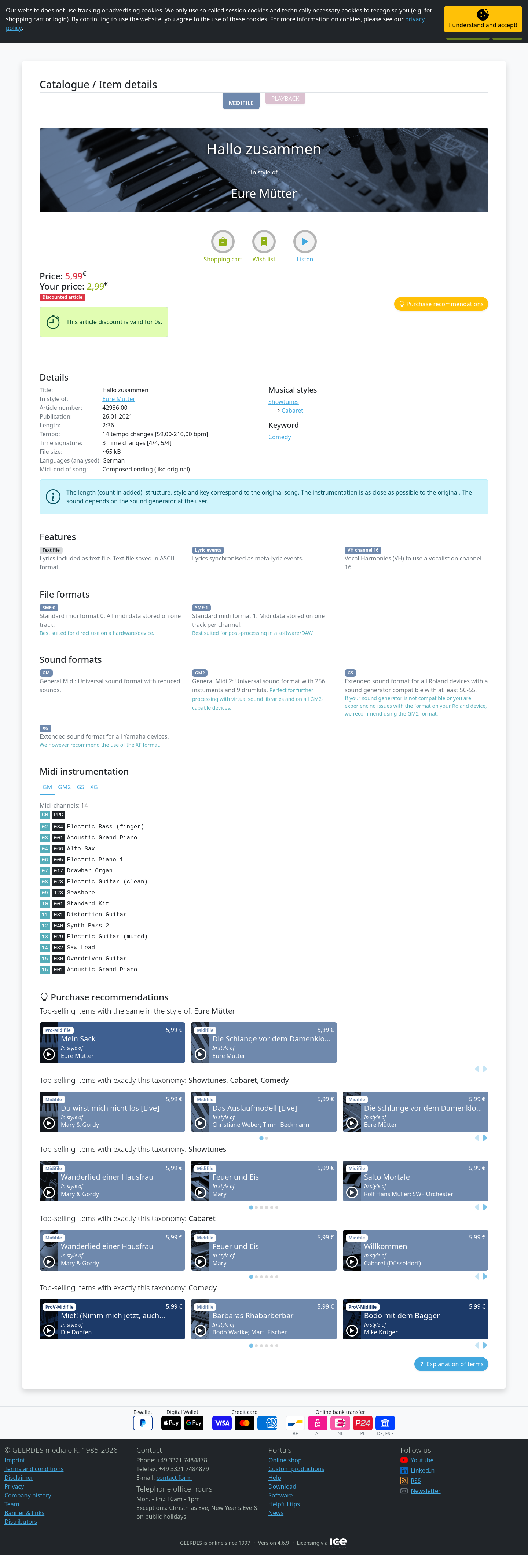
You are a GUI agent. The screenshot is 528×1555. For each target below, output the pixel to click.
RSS (416, 1481)
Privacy (14, 1486)
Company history (27, 1495)
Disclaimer (18, 1478)
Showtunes (283, 402)
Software (280, 1495)
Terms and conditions (33, 1469)
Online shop (285, 1460)
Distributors (20, 1522)
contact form (174, 1478)
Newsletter (425, 1491)
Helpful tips (284, 1504)
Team (11, 1504)
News (275, 1513)
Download (282, 1486)
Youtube (422, 1460)
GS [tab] (80, 787)
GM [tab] (47, 787)
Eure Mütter (118, 399)
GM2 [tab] (64, 787)
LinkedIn (422, 1470)
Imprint (14, 1460)
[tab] (261, 1138)
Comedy (279, 437)
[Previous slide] (477, 1069)
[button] (241, 101)
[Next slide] (484, 1069)
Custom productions (296, 1469)
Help (274, 1478)
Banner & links (24, 1513)
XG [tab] (94, 787)
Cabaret (292, 411)
